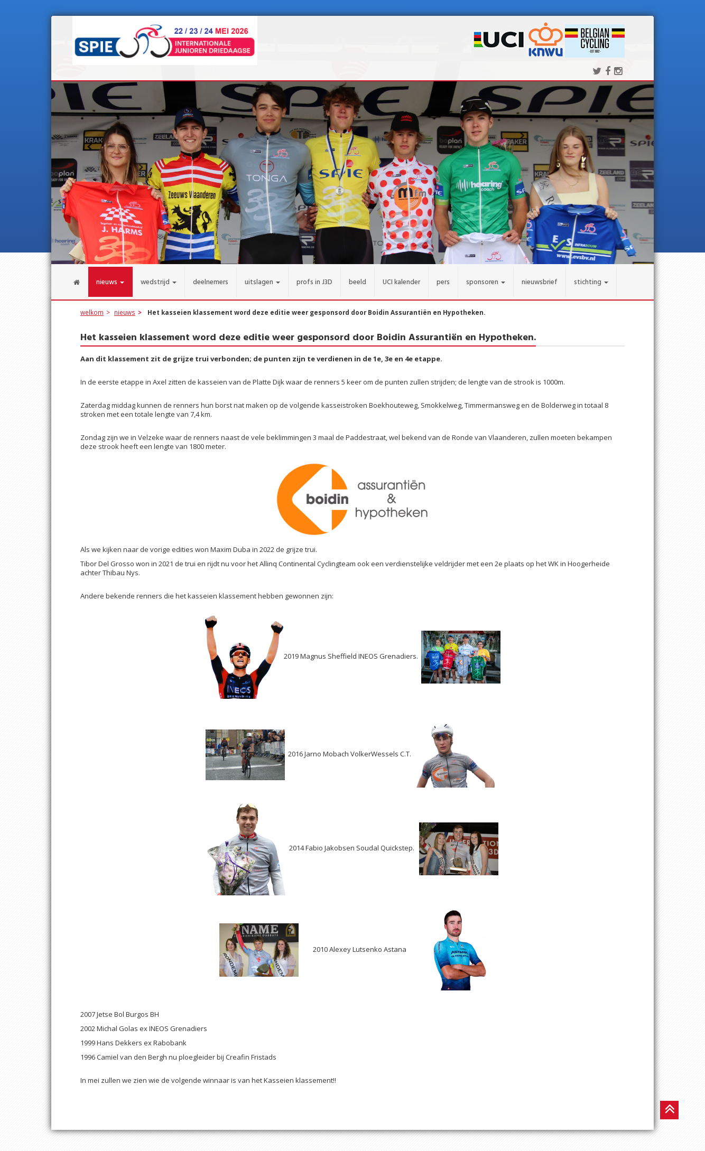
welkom (92, 307)
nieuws (124, 307)
